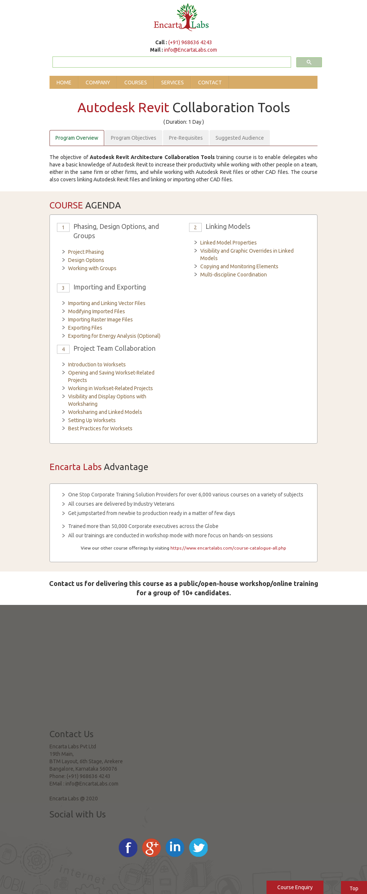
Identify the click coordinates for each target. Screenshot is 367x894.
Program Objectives (133, 138)
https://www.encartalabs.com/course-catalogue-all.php (228, 547)
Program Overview (76, 138)
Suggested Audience (240, 138)
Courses (135, 82)
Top (354, 888)
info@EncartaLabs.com (190, 50)
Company (98, 82)
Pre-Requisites (186, 138)
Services (172, 82)
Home (64, 82)
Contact (210, 82)
